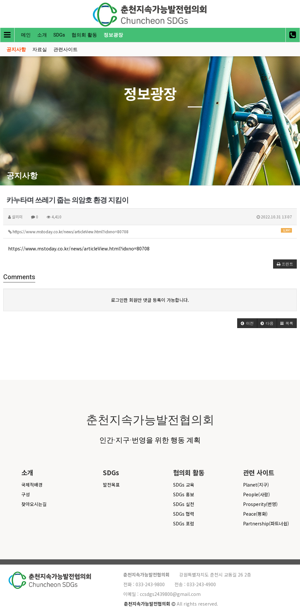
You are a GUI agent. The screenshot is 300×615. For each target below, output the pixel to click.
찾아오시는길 (34, 504)
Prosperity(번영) (260, 504)
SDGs (59, 35)
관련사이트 (65, 49)
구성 (25, 494)
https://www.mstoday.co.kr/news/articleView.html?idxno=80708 (150, 231)
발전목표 (111, 484)
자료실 (39, 49)
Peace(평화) (255, 514)
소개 (42, 35)
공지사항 (16, 49)
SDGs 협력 (183, 514)
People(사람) (256, 494)
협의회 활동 (84, 35)
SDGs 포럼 (183, 523)
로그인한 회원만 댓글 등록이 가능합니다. (150, 300)
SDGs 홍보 (183, 494)
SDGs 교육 (183, 484)
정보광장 (113, 35)
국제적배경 (31, 484)
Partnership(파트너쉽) (266, 523)
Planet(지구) (256, 484)
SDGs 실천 (183, 504)
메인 (26, 35)
